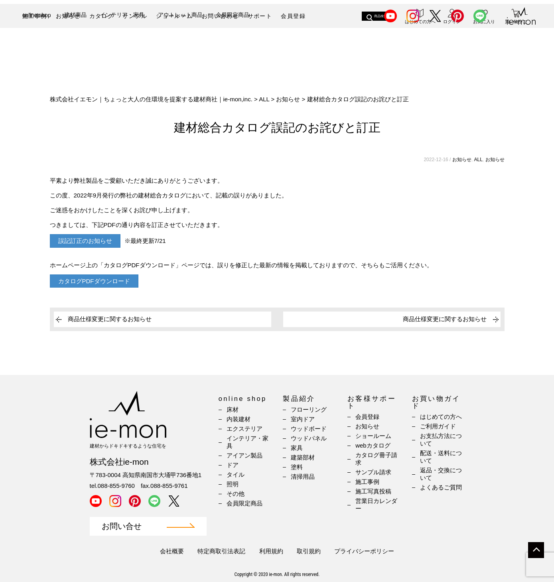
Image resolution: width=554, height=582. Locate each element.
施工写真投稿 (373, 491)
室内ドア (303, 419)
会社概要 (172, 551)
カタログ (101, 16)
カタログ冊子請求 (376, 459)
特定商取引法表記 (221, 551)
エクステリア (244, 428)
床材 (233, 409)
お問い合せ (122, 526)
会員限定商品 (232, 42)
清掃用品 (303, 476)
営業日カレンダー (376, 504)
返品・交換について (441, 474)
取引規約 (309, 551)
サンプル (134, 16)
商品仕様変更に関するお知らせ (110, 319)
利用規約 (271, 551)
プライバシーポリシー (364, 551)
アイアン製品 (244, 455)
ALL (478, 159)
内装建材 (238, 419)
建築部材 (303, 457)
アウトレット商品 (180, 42)
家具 (297, 447)
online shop (36, 43)
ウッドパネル (309, 438)
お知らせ (68, 16)
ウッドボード (309, 428)
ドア (233, 465)
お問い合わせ (220, 16)
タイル (235, 474)
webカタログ (372, 445)
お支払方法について (441, 439)
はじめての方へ (441, 416)
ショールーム (174, 16)
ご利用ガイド (438, 426)
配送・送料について (441, 457)
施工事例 (34, 16)
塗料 (297, 467)
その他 (235, 493)
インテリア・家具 (122, 42)
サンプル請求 (373, 472)
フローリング (309, 409)
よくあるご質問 (441, 487)
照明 (233, 484)
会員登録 (293, 16)
